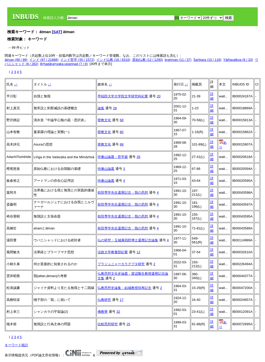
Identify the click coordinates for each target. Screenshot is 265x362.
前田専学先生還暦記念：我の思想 (123, 192)
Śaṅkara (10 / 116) (207, 60)
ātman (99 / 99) (16, 60)
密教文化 (104, 120)
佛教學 (103, 312)
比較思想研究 (108, 324)
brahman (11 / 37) (178, 60)
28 (115, 108)
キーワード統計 (16, 345)
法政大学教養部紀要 (113, 252)
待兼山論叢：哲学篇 (113, 157)
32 (118, 312)
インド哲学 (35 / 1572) (77, 60)
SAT (57, 32)
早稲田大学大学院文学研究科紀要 (123, 96)
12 (138, 252)
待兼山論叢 (106, 169)
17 (121, 300)
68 (121, 120)
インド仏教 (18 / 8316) (113, 60)
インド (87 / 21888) (43, 60)
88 (121, 144)
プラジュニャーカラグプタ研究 (121, 264)
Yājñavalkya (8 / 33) (238, 60)
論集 (101, 108)
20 (158, 96)
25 (128, 324)
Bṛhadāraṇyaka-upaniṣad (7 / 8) (64, 64)
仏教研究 (104, 300)
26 (138, 157)
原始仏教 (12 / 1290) (147, 60)
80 (121, 132)
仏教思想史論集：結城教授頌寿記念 (124, 288)
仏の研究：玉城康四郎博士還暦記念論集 (128, 240)
